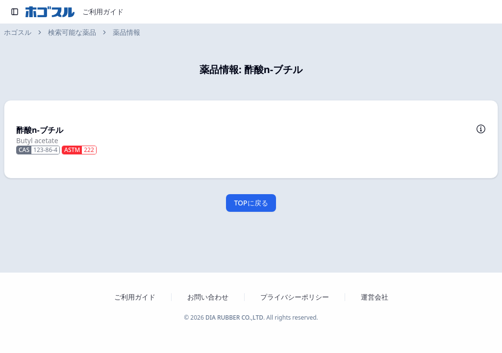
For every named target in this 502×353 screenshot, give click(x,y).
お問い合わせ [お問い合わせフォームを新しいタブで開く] (207, 297)
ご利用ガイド (103, 11)
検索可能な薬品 (72, 32)
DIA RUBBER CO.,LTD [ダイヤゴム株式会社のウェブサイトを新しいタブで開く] (234, 317)
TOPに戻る (251, 202)
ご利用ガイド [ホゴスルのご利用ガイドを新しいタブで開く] (134, 297)
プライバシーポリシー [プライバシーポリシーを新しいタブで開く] (294, 297)
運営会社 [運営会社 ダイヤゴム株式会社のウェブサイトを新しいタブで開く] (374, 297)
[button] (251, 139)
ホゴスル (17, 32)
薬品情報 (126, 32)
